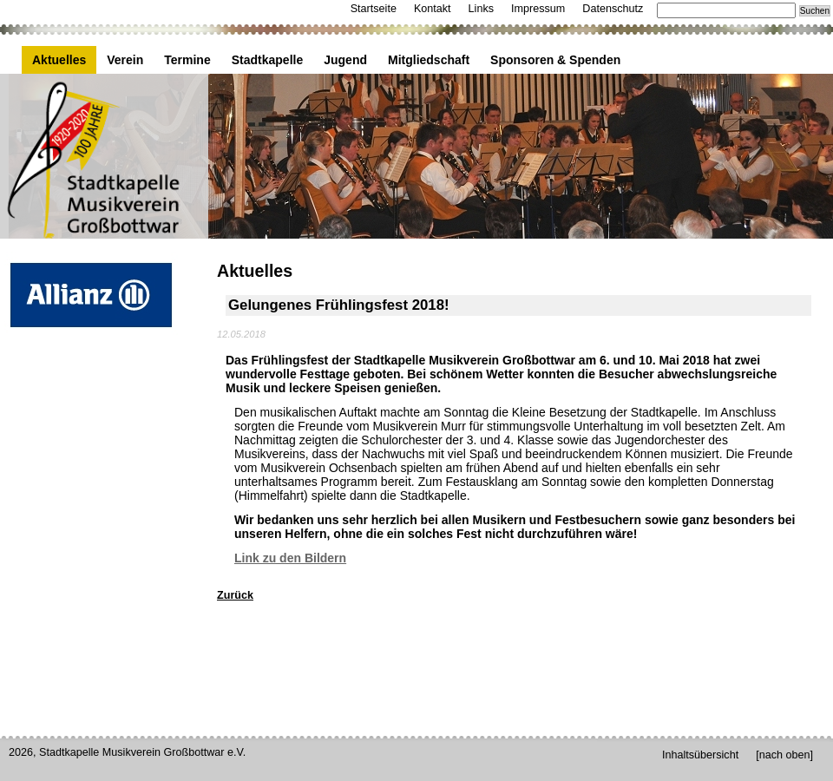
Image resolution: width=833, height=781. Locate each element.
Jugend (345, 60)
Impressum (538, 9)
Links (481, 9)
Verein (125, 60)
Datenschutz (612, 9)
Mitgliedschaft (428, 60)
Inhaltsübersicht (700, 755)
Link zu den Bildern (290, 558)
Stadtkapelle (267, 60)
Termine (187, 60)
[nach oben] (784, 755)
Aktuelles (59, 60)
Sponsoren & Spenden (555, 60)
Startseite (374, 9)
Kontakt (432, 9)
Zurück (235, 595)
